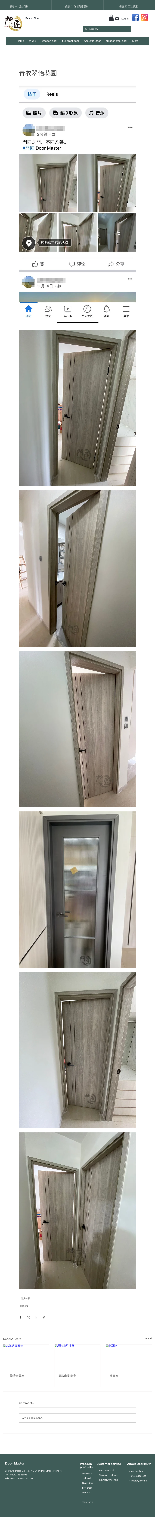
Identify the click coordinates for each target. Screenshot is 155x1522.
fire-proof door (89, 1488)
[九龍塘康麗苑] (26, 1357)
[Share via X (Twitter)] (28, 1317)
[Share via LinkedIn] (35, 1317)
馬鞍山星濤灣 (67, 1376)
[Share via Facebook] (20, 1317)
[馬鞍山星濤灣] (77, 1357)
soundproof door (90, 1492)
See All (148, 1338)
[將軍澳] (129, 1357)
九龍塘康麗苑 (15, 1376)
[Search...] (106, 29)
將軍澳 (114, 1376)
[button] (111, 18)
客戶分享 (25, 1298)
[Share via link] (43, 1317)
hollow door (88, 1478)
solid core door (89, 1473)
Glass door (87, 1483)
